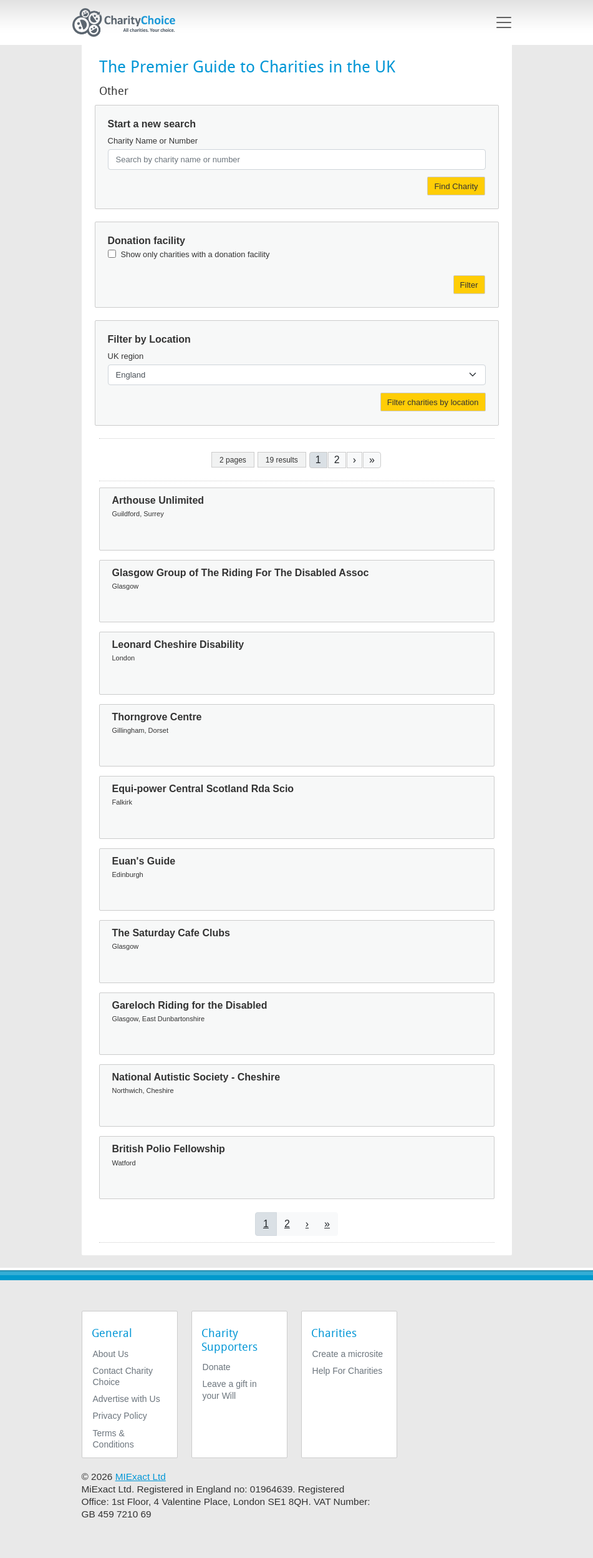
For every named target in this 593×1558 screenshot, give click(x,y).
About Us (111, 1354)
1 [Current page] (318, 459)
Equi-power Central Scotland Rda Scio (203, 788)
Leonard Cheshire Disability (178, 644)
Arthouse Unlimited (158, 500)
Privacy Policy (120, 1416)
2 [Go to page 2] (337, 459)
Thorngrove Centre (157, 717)
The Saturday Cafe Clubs (171, 933)
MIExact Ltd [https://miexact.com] (140, 1476)
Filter (469, 285)
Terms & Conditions (113, 1438)
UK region (126, 356)
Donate (217, 1367)
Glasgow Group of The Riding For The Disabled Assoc (240, 572)
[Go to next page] (354, 459)
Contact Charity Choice (123, 1376)
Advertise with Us (126, 1399)
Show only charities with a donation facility (195, 254)
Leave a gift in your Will (230, 1389)
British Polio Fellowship (168, 1149)
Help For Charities (347, 1371)
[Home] (129, 22)
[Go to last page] (372, 459)
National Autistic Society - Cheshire (196, 1077)
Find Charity (456, 186)
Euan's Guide (144, 861)
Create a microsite (347, 1354)
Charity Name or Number (153, 140)
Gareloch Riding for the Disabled (190, 1005)
